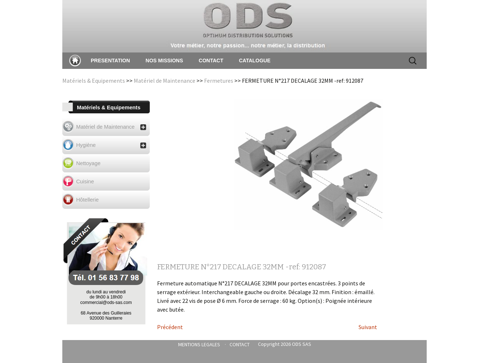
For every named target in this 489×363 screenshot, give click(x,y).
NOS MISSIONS (164, 60)
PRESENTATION (110, 60)
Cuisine (85, 181)
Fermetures (218, 80)
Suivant (368, 327)
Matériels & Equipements (93, 80)
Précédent (170, 327)
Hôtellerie (87, 200)
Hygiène (111, 145)
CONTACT (211, 60)
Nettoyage (88, 163)
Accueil (75, 60)
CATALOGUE (255, 60)
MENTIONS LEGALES (199, 344)
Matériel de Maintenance (164, 80)
